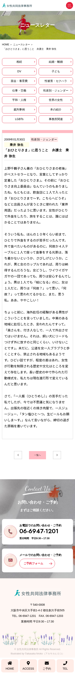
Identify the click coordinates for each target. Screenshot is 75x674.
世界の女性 (56, 99)
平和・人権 (19, 99)
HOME (9, 665)
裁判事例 (19, 109)
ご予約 (46, 665)
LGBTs (19, 119)
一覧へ (37, 455)
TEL (65, 665)
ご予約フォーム (33, 563)
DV (19, 71)
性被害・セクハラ (56, 81)
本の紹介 (55, 109)
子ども (56, 71)
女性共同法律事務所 (27, 649)
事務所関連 (56, 119)
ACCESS (28, 665)
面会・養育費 (19, 81)
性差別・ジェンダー (55, 90)
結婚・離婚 (56, 61)
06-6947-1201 (38, 531)
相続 (19, 61)
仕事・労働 (19, 90)
